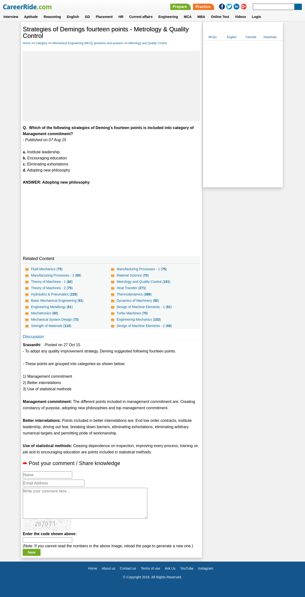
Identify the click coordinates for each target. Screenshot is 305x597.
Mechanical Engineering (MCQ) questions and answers (87, 43)
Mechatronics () (44, 313)
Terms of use (150, 568)
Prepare (180, 7)
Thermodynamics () (134, 294)
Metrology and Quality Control (147, 43)
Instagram (205, 568)
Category (41, 43)
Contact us (128, 568)
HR (120, 17)
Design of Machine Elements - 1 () (144, 307)
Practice (203, 7)
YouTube (187, 568)
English (73, 17)
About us (108, 568)
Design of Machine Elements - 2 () (144, 326)
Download (270, 37)
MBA (201, 17)
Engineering (168, 17)
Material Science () (133, 275)
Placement (104, 17)
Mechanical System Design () (55, 319)
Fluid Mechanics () (47, 269)
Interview (11, 17)
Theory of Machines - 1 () (52, 282)
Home (27, 43)
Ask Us (170, 568)
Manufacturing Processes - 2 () (56, 275)
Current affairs (140, 17)
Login (256, 17)
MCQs (213, 37)
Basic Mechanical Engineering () (57, 301)
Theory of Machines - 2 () (52, 288)
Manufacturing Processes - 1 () (142, 269)
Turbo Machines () (132, 313)
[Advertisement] (111, 86)
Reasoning (52, 17)
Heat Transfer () (131, 288)
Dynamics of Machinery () (138, 301)
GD (87, 17)
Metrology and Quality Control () (144, 282)
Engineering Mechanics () (139, 319)
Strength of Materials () (51, 326)
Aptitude (31, 17)
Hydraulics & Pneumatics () (54, 294)
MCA (188, 17)
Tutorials (251, 37)
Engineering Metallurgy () (52, 307)
